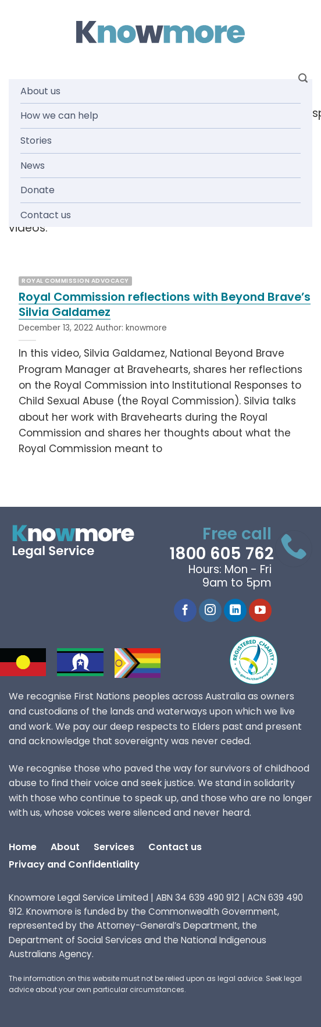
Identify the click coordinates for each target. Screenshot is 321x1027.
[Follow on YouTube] (260, 610)
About (65, 847)
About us (40, 91)
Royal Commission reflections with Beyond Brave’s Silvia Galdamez (165, 304)
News (32, 165)
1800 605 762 (221, 553)
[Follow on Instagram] (210, 610)
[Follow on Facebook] (185, 610)
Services (114, 847)
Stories (36, 140)
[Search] (303, 78)
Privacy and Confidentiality (74, 864)
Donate (37, 190)
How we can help (59, 115)
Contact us (45, 215)
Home (23, 847)
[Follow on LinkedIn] (235, 610)
